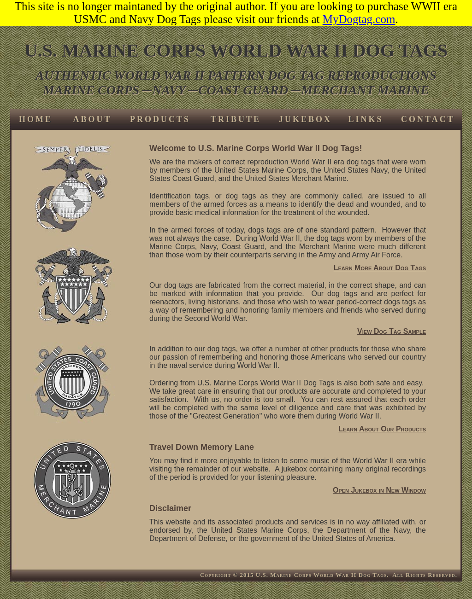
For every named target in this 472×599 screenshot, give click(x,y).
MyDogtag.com (359, 19)
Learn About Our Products (382, 429)
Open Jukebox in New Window (379, 490)
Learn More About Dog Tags (380, 268)
